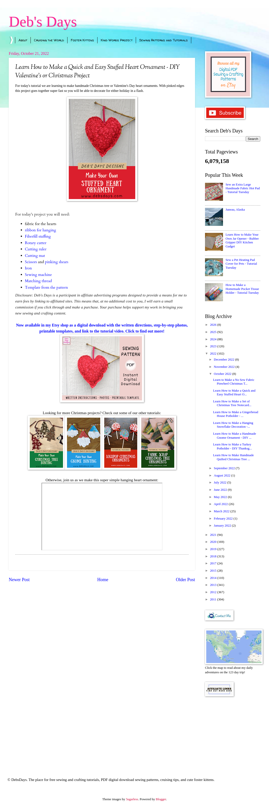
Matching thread (38, 281)
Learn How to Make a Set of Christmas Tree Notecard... (232, 403)
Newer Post (19, 579)
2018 (213, 556)
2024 (213, 339)
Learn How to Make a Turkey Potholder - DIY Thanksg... (232, 446)
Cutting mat (35, 255)
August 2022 (222, 475)
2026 (213, 325)
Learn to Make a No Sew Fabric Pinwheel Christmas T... (233, 381)
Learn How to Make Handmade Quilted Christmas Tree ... (233, 457)
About (22, 40)
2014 (213, 578)
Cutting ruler (35, 249)
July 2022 (220, 482)
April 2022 (221, 504)
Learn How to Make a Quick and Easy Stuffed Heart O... (234, 392)
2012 (213, 592)
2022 (213, 353)
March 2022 (222, 511)
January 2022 (223, 525)
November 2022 (225, 367)
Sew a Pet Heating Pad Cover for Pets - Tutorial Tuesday (241, 263)
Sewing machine (38, 274)
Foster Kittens (82, 40)
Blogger (161, 799)
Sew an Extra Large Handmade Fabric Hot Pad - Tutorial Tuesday (243, 188)
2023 (213, 346)
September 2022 (225, 468)
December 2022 (224, 359)
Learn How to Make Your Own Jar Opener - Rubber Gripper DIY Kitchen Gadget (242, 240)
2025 (213, 332)
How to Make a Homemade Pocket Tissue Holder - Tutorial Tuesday (242, 288)
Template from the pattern (46, 287)
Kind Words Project (116, 40)
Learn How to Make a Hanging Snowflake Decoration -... (233, 424)
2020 (213, 542)
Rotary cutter (35, 243)
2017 (213, 563)
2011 (213, 599)
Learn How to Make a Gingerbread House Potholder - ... (235, 414)
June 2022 (221, 490)
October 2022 (223, 374)
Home (102, 579)
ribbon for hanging (40, 230)
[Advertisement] (232, 730)
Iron (28, 268)
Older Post (185, 579)
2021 (213, 535)
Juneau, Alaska (235, 209)
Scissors (31, 262)
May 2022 (221, 497)
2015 (213, 570)
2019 (213, 549)
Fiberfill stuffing (38, 236)
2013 (213, 585)
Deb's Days (43, 21)
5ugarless (132, 799)
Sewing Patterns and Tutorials (163, 40)
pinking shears (56, 262)
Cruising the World (49, 40)
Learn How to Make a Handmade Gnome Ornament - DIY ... (234, 435)
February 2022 (224, 518)
